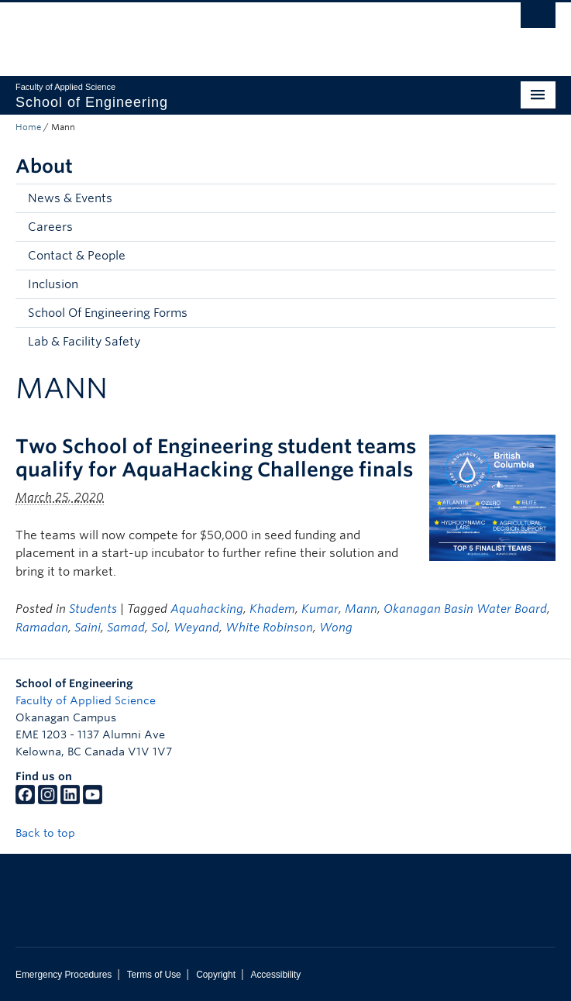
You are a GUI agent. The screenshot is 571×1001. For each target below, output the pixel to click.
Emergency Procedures (63, 974)
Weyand (196, 628)
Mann (361, 609)
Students (93, 609)
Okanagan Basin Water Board (465, 609)
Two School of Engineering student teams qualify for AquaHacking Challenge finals (215, 458)
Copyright (216, 974)
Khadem (272, 609)
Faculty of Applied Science (85, 700)
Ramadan (41, 628)
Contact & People (77, 256)
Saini (87, 628)
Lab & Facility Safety (84, 342)
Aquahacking (206, 609)
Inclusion (53, 284)
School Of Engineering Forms (107, 313)
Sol (159, 628)
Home (28, 127)
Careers (50, 227)
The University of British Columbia (204, 31)
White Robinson (269, 628)
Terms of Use (154, 974)
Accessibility (275, 974)
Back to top (52, 833)
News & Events (70, 198)
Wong (336, 628)
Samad (126, 628)
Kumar (320, 609)
